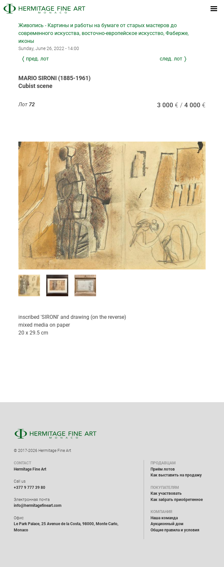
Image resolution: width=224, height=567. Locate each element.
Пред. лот (37, 59)
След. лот (171, 59)
